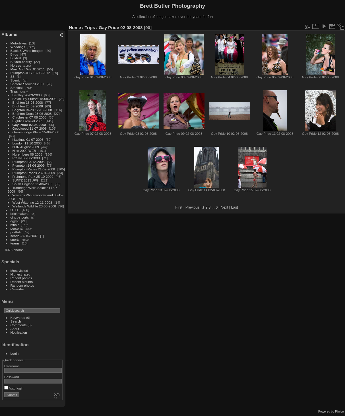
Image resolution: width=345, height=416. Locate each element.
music (15, 225)
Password (11, 377)
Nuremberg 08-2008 (27, 154)
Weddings (18, 47)
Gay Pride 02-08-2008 (29, 125)
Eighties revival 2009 (28, 121)
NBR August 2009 (26, 147)
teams (15, 243)
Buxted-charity (21, 62)
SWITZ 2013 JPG (26, 180)
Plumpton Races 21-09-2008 (34, 169)
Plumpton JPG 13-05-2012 (30, 73)
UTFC (15, 210)
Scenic (15, 80)
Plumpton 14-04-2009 (29, 165)
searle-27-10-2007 (24, 236)
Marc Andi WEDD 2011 (28, 69)
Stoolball (17, 87)
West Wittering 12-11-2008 (32, 202)
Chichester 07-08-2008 (30, 117)
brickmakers (19, 213)
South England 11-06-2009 (33, 184)
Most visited (19, 270)
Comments (19, 325)
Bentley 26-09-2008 (27, 95)
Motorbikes (19, 43)
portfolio (16, 232)
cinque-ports (20, 217)
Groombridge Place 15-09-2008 (36, 132)
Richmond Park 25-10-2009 (33, 176)
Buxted (16, 58)
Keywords (18, 317)
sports (15, 239)
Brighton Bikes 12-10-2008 (32, 110)
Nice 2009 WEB (24, 150)
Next (224, 207)
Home (75, 27)
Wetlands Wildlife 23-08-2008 (34, 206)
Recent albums (22, 282)
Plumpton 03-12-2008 (29, 162)
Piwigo (339, 411)
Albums (9, 34)
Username (12, 366)
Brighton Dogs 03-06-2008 (32, 113)
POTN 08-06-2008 (26, 158)
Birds (14, 54)
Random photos (22, 285)
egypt (15, 221)
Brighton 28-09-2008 (28, 106)
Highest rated (20, 274)
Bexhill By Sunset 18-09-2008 (35, 99)
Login (15, 353)
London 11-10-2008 (27, 143)
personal (17, 228)
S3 (13, 76)
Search (16, 321)
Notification (19, 332)
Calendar (17, 289)
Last (234, 207)
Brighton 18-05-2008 (28, 102)
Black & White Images (27, 50)
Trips (14, 91)
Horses (16, 65)
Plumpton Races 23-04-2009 (34, 173)
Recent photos (21, 278)
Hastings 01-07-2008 (28, 139)
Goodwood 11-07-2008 (30, 128)
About (15, 329)
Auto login (14, 388)
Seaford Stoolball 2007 (27, 84)
